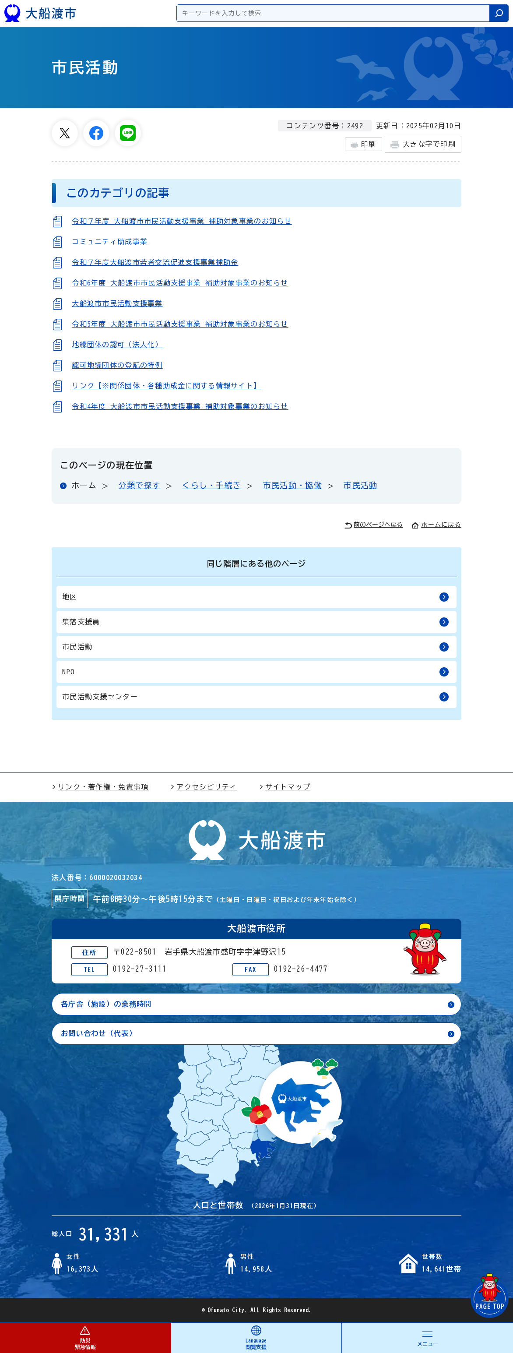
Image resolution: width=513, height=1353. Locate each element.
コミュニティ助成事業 (110, 241)
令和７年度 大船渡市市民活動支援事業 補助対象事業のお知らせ (182, 221)
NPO (255, 671)
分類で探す (139, 485)
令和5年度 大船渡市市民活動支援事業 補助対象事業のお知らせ (180, 324)
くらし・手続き (211, 485)
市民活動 (360, 485)
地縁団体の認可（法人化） (117, 344)
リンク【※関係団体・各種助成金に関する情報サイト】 (166, 385)
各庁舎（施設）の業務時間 (106, 1004)
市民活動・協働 (292, 485)
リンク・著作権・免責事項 (100, 786)
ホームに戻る (436, 524)
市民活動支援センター (255, 696)
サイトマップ (285, 786)
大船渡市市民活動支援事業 (117, 303)
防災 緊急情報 (85, 1337)
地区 (255, 597)
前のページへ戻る (373, 525)
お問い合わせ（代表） (99, 1033)
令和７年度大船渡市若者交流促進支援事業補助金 (155, 262)
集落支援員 (255, 622)
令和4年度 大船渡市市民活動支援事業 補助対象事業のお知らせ (180, 406)
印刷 (363, 144)
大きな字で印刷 (423, 144)
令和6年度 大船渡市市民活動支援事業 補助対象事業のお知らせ (180, 282)
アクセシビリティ (203, 786)
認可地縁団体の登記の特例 (117, 365)
